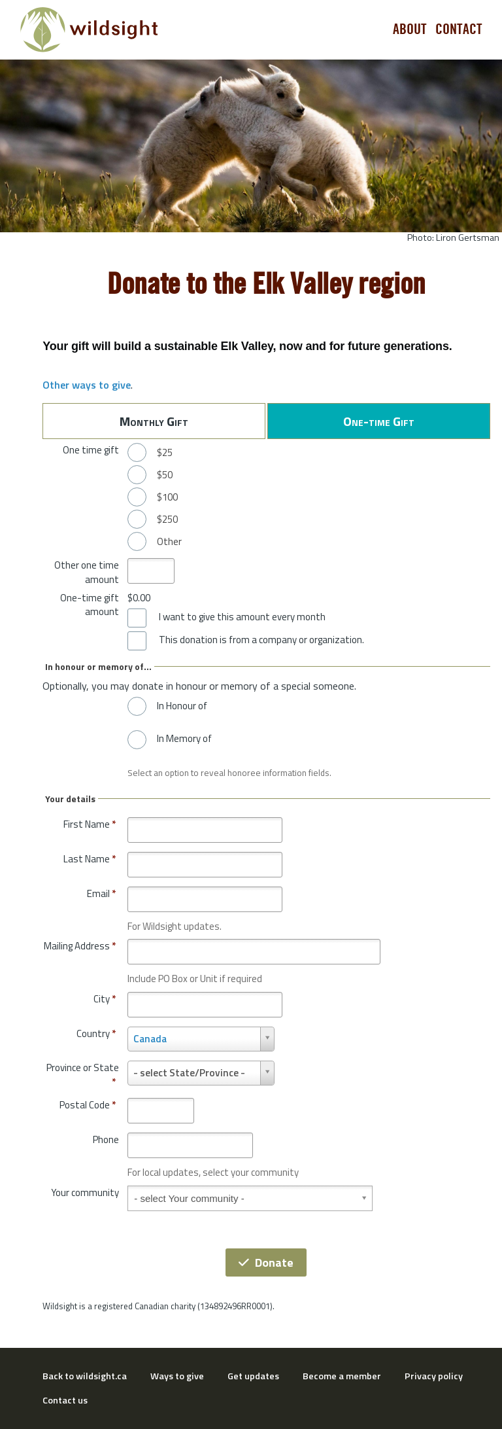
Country (96, 1033)
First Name (89, 824)
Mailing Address (80, 945)
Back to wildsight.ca (84, 1376)
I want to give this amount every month (242, 617)
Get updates (253, 1376)
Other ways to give (86, 385)
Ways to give (177, 1376)
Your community (85, 1192)
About (410, 29)
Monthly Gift (154, 421)
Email (101, 893)
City (104, 998)
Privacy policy (434, 1376)
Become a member (342, 1376)
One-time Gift (378, 421)
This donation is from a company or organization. (261, 640)
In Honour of (182, 706)
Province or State (82, 1074)
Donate (266, 1262)
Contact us (65, 1400)
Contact (458, 29)
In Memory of (184, 739)
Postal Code (87, 1104)
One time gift (91, 449)
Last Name (89, 858)
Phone (106, 1139)
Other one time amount (86, 572)
